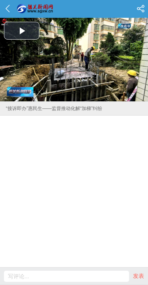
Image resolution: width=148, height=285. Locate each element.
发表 (138, 276)
